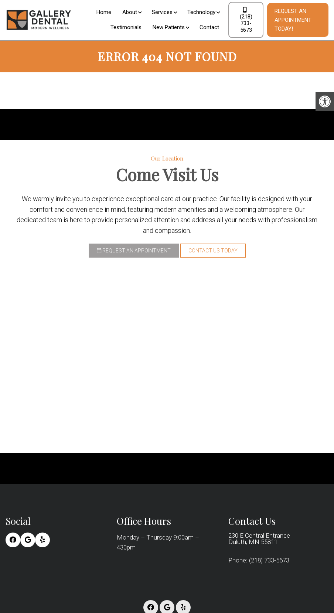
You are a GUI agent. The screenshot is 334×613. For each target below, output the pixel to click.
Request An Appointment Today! (293, 20)
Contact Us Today (213, 251)
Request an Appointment (134, 251)
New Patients (169, 27)
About (129, 12)
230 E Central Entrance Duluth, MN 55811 (259, 539)
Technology (201, 12)
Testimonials (126, 27)
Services (162, 12)
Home (103, 12)
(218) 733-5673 (246, 20)
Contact (209, 27)
